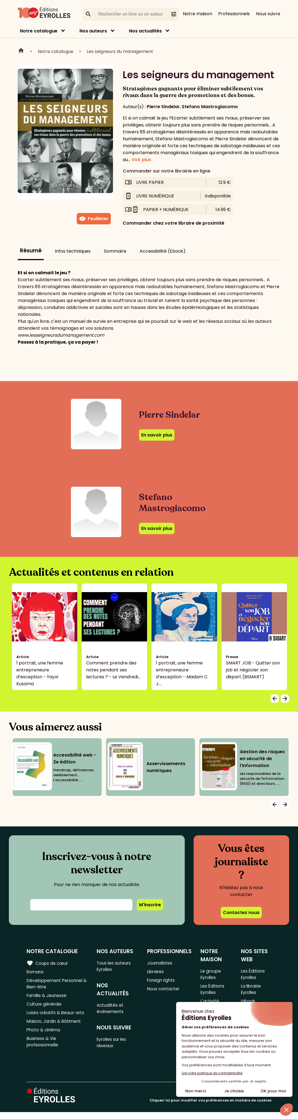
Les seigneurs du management (120, 51)
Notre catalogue (38, 31)
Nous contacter (164, 990)
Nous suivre (268, 14)
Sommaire (115, 251)
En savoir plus (156, 435)
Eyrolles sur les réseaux (113, 1045)
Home (21, 51)
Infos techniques (73, 251)
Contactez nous (241, 912)
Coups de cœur (48, 963)
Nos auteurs (93, 31)
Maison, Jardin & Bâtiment (55, 1025)
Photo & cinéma (44, 1034)
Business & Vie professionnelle (43, 1046)
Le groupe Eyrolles (211, 974)
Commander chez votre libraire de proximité (173, 223)
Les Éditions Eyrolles (212, 990)
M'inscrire (150, 905)
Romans (35, 972)
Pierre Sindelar (163, 106)
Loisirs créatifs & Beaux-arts (57, 1016)
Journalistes (160, 963)
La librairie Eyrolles (252, 990)
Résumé (31, 250)
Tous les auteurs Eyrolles (114, 966)
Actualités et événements (111, 1009)
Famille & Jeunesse (47, 997)
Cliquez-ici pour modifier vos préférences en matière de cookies (210, 1107)
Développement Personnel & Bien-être (56, 984)
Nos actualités (145, 31)
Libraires (156, 972)
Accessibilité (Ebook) (163, 251)
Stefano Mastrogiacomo (210, 106)
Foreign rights (162, 981)
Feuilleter (94, 218)
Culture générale (45, 1006)
